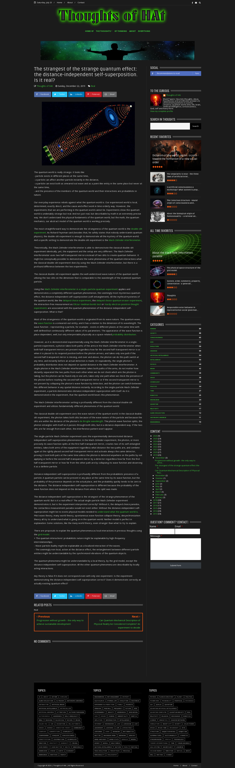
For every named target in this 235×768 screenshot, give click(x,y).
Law (136, 724)
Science (153, 720)
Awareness (57, 716)
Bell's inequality (71, 716)
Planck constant (166, 697)
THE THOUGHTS (103, 31)
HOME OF (89, 31)
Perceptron (115, 751)
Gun (96, 716)
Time (172, 743)
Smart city (167, 724)
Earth (60, 751)
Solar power (189, 724)
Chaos (41, 728)
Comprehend (44, 735)
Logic (107, 731)
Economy (70, 751)
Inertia (134, 716)
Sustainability (171, 735)
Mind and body (100, 739)
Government (99, 712)
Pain (126, 747)
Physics (153, 697)
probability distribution (124, 334)
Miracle (125, 739)
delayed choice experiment (77, 300)
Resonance (175, 716)
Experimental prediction (104, 704)
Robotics (187, 716)
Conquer (55, 735)
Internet (98, 724)
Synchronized (156, 739)
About (70, 2)
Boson (70, 720)
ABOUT (132, 31)
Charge (50, 728)
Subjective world (168, 731)
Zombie (169, 755)
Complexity (67, 731)
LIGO (118, 724)
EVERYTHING (144, 31)
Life (117, 728)
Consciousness (68, 735)
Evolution (124, 701)
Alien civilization (46, 701)
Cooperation (58, 739)
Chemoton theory (63, 728)
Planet (180, 697)
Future (128, 708)
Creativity (53, 743)
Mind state (114, 739)
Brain (78, 720)
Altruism (60, 701)
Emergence (43, 755)
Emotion (53, 755)
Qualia (158, 704)
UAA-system (155, 747)
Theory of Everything (159, 743)
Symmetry (184, 735)
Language (127, 724)
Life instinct (127, 728)
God (135, 708)
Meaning (122, 735)
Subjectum (182, 731)
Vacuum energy (156, 751)
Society (178, 724)
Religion (164, 716)
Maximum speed (110, 735)
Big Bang (49, 720)
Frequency (118, 708)
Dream (52, 751)
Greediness (121, 712)
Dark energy (44, 747)
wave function (45, 323)
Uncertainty (168, 747)
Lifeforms (98, 731)
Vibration (169, 751)
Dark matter (57, 747)
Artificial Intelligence (48, 708)
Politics (189, 697)
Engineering (99, 697)
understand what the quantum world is (118, 511)
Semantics (163, 720)
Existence (135, 701)
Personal (127, 751)
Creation (42, 743)
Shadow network (178, 720)
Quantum (168, 704)
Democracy (77, 747)
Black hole (60, 720)
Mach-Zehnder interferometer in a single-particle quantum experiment (81, 289)
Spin (183, 728)
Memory (132, 735)
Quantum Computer (158, 712)
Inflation (98, 720)
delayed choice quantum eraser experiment (119, 300)
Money (97, 743)
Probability (166, 701)
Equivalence (99, 701)
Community (78, 728)
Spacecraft (174, 728)
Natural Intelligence (103, 747)
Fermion (97, 708)
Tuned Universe (183, 743)
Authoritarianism (76, 712)
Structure (154, 731)
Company (42, 731)
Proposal (178, 701)
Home (59, 2)
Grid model (133, 712)
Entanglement (113, 697)
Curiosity (65, 743)
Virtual (180, 751)
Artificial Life (65, 708)
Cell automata (74, 724)
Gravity (111, 712)
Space (152, 728)
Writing (160, 755)
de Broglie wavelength (91, 421)
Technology (179, 739)
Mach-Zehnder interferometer (124, 240)
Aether (54, 697)
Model (133, 739)
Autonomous (44, 716)
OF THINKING (121, 31)
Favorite (129, 704)
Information (111, 720)
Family (120, 704)
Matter (97, 735)
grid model (43, 534)
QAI (151, 704)
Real (93, 86)
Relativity (154, 716)
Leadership (98, 728)
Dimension (43, 751)
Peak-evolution (100, 751)
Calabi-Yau (43, 724)
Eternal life (112, 701)
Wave (188, 751)
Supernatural (156, 735)
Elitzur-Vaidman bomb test (87, 304)
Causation (60, 724)
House (103, 716)
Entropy (125, 697)
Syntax (168, 739)
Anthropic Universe (75, 701)
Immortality (122, 716)
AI (39, 697)
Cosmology (72, 739)
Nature (118, 747)
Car (52, 724)
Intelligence (124, 720)
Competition (54, 731)
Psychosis (189, 701)
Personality (99, 755)
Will (151, 755)
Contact (81, 2)
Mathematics (128, 731)
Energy (63, 755)
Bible (41, 720)
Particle (134, 747)
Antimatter (44, 704)
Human (111, 716)
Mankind (116, 731)
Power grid (154, 701)
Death (67, 747)
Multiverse (115, 743)
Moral (105, 743)
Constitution (44, 739)
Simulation (155, 724)
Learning (110, 728)
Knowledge (109, 724)
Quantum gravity (176, 712)
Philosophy (112, 755)
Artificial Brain (58, 704)
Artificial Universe (46, 712)
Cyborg (74, 743)
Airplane (63, 697)
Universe (179, 747)
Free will (107, 708)
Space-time (162, 728)
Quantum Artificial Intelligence (163, 708)
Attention (61, 712)
